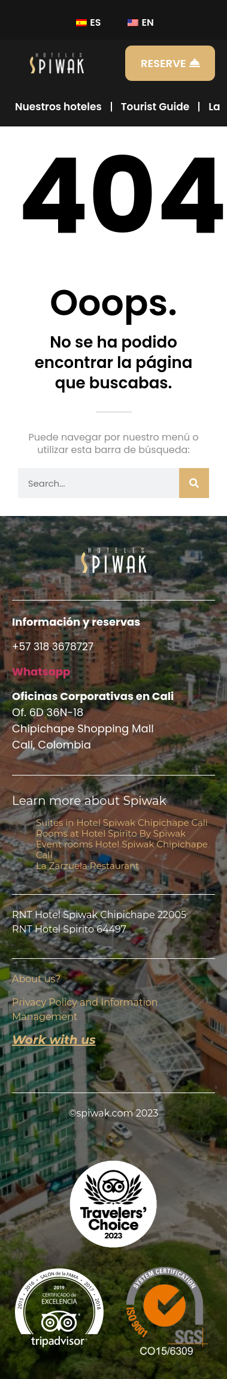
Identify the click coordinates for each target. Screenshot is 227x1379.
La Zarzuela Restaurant (87, 865)
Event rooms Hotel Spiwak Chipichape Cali (122, 849)
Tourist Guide (155, 106)
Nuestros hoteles (58, 106)
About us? (36, 979)
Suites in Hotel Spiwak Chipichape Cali (122, 822)
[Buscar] (194, 483)
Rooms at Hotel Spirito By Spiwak (111, 833)
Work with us (54, 1040)
